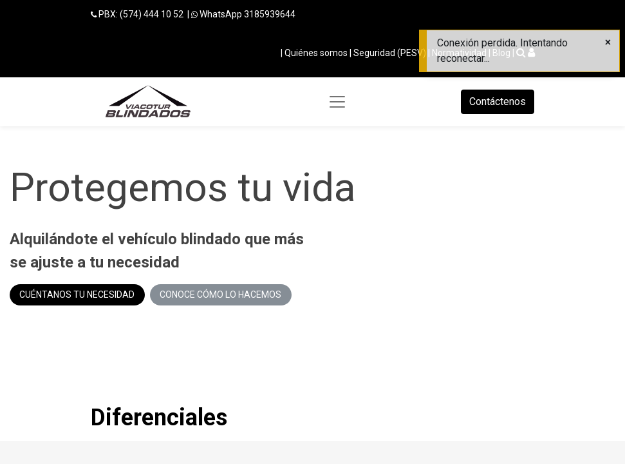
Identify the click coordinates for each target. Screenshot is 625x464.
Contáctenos (497, 101)
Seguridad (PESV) (389, 53)
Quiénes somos (316, 53)
